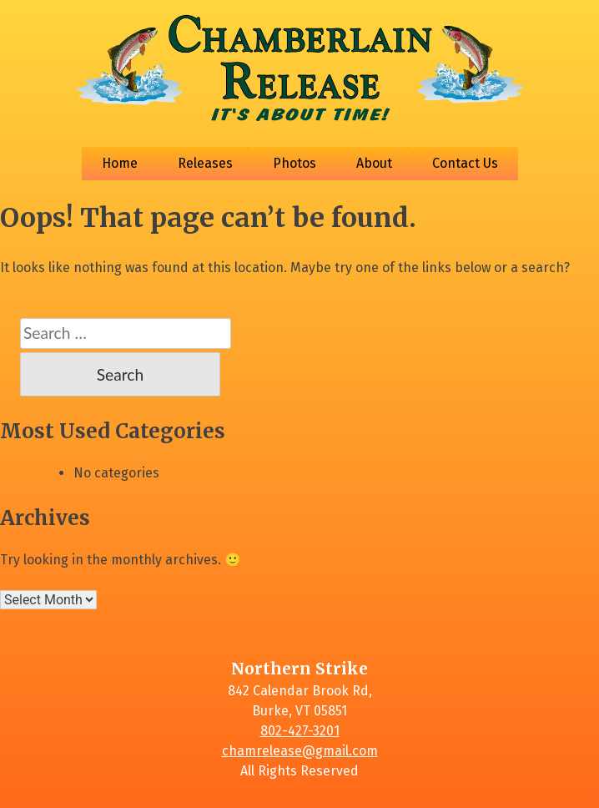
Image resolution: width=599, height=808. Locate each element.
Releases (205, 163)
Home (120, 163)
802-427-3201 (300, 731)
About (374, 163)
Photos (294, 163)
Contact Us (465, 163)
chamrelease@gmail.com (300, 751)
